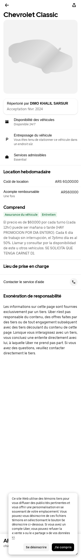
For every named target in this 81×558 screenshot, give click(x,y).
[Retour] (7, 5)
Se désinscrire (36, 547)
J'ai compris (62, 547)
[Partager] (74, 5)
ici (13, 537)
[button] (42, 182)
